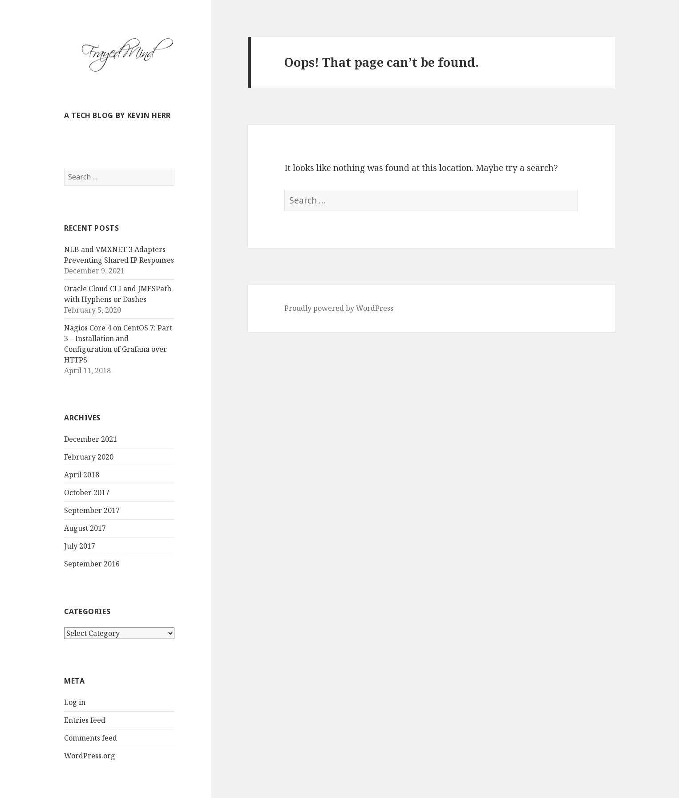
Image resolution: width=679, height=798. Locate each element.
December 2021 (90, 439)
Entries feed (84, 720)
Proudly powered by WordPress (338, 308)
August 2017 (85, 528)
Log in (74, 702)
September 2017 (92, 510)
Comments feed (90, 738)
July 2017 (79, 546)
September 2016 (92, 564)
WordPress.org (89, 756)
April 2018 (81, 475)
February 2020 (88, 457)
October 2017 (86, 492)
